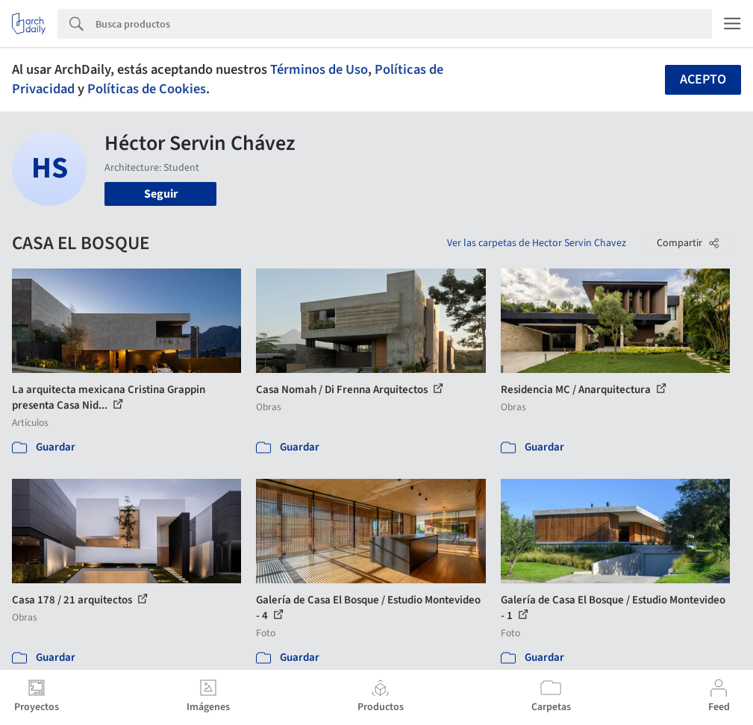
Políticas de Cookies (146, 88)
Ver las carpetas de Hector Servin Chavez (536, 243)
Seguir (161, 194)
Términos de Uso (319, 69)
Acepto (703, 79)
